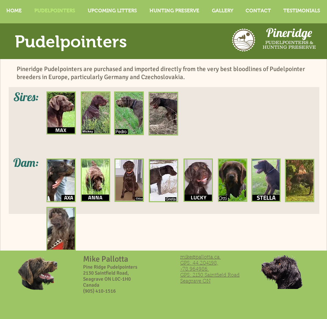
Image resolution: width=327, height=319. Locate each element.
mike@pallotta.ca (200, 257)
